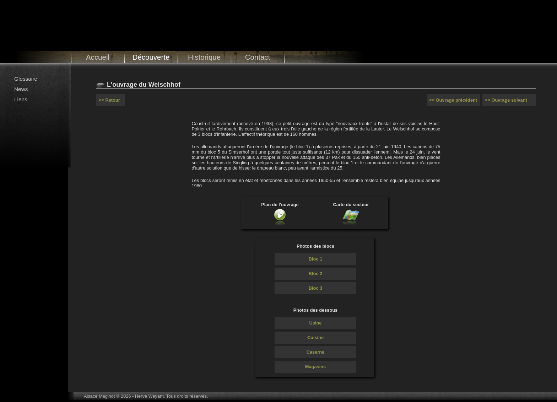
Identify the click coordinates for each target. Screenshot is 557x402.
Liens (20, 99)
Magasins (315, 366)
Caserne (316, 352)
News (21, 89)
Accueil (97, 57)
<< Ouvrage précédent (453, 100)
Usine (315, 323)
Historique (204, 57)
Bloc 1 (315, 259)
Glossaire (25, 79)
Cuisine (315, 337)
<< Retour (109, 100)
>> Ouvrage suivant (506, 100)
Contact (257, 57)
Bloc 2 (315, 273)
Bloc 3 (315, 288)
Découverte (151, 57)
